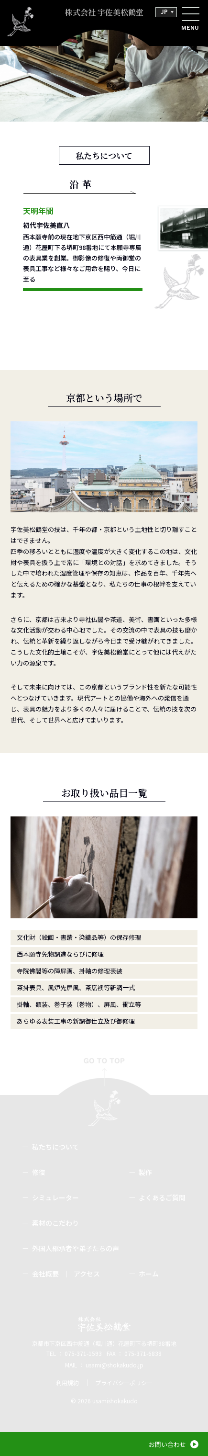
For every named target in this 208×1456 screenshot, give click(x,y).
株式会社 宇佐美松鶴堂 (104, 12)
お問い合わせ (167, 1444)
